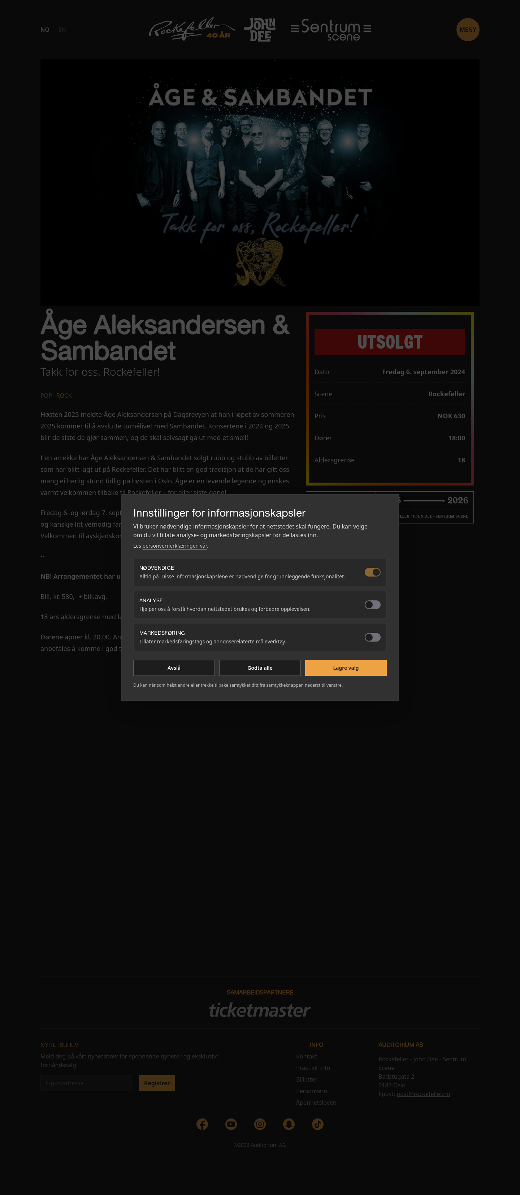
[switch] (373, 572)
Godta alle (259, 667)
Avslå (174, 667)
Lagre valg (346, 667)
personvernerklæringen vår (175, 545)
